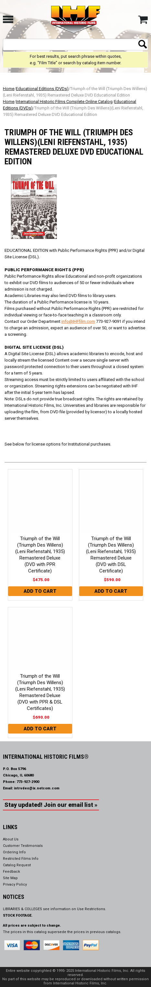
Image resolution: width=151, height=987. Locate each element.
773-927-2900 (27, 782)
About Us (10, 839)
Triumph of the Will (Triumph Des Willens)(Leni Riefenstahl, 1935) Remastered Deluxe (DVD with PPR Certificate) (40, 555)
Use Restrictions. (91, 909)
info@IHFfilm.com (78, 321)
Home (8, 88)
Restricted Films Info (20, 859)
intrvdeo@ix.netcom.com (36, 788)
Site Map (10, 878)
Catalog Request (17, 865)
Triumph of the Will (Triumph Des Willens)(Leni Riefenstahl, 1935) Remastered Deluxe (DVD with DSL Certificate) (111, 555)
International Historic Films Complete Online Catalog (64, 101)
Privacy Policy (15, 884)
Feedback (11, 871)
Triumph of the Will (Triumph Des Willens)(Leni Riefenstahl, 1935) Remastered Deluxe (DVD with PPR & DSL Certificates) (40, 692)
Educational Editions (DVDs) (42, 88)
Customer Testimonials (23, 846)
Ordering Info (14, 852)
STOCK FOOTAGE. (18, 915)
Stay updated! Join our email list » (51, 804)
